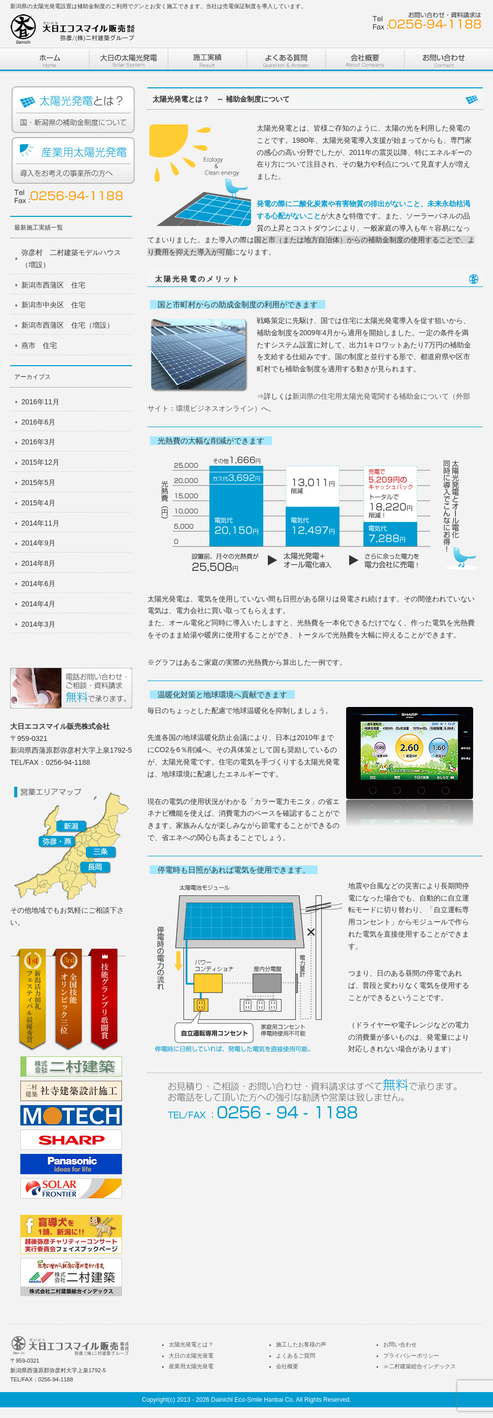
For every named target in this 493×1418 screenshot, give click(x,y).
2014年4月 (38, 604)
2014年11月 (40, 523)
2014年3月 (38, 624)
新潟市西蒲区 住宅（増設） (67, 325)
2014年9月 (38, 543)
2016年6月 (38, 422)
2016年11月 (40, 402)
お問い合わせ (443, 59)
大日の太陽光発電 (191, 1355)
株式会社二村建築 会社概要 (364, 59)
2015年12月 (40, 462)
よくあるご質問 (295, 1355)
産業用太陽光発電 (73, 161)
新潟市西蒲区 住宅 (53, 285)
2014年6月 (38, 583)
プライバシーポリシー (411, 1355)
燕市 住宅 (39, 345)
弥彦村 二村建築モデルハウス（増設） (71, 258)
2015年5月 (38, 482)
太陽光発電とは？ (73, 110)
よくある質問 (285, 59)
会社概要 (287, 1366)
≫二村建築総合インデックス (419, 1366)
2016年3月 (38, 442)
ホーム (49, 59)
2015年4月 (38, 503)
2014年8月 (38, 563)
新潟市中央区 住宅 (53, 305)
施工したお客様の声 (301, 1344)
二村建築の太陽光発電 (128, 59)
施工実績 (207, 59)
